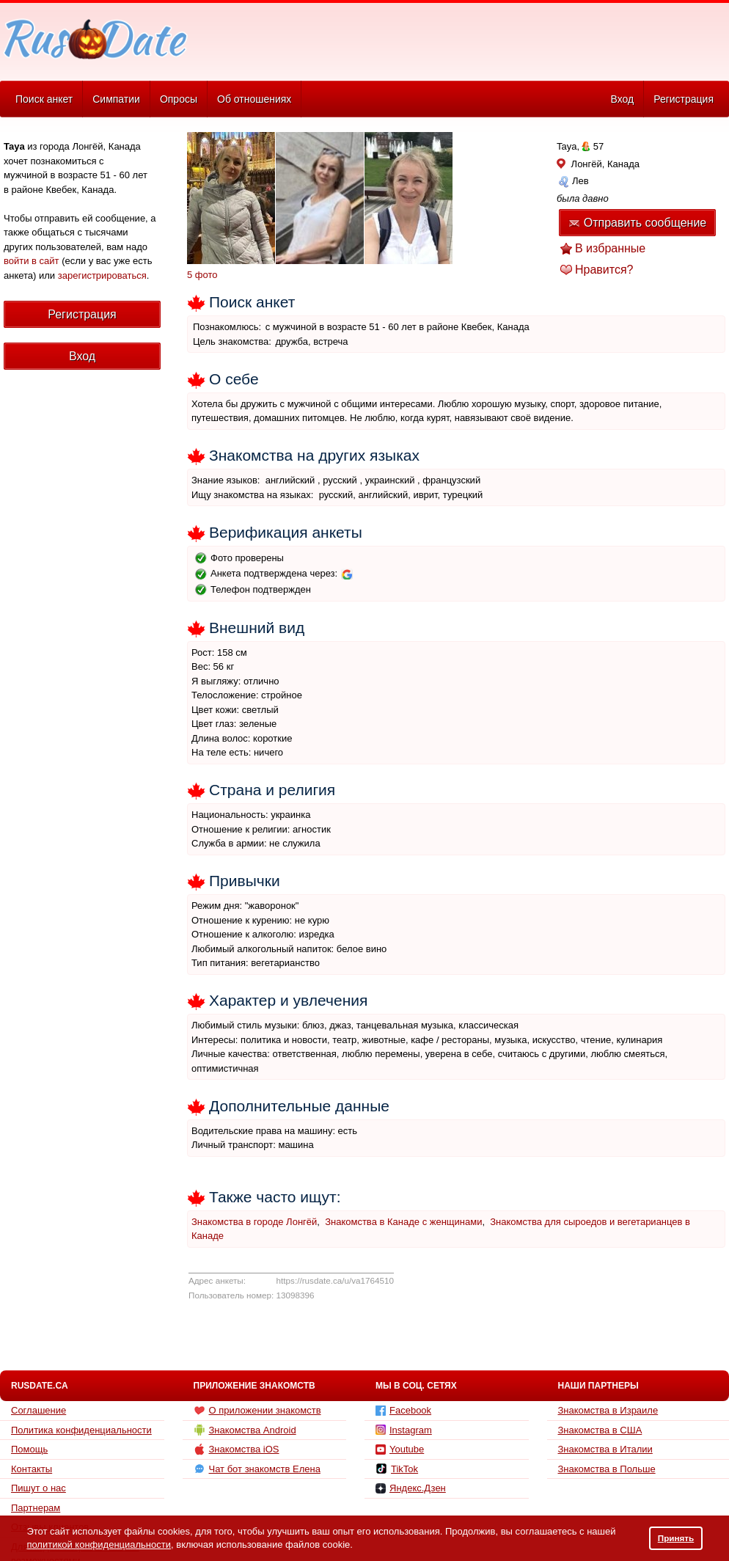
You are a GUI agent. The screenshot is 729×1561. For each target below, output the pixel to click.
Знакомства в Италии (605, 1449)
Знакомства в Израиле (608, 1410)
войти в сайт (31, 260)
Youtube (400, 1449)
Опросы (178, 99)
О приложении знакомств (257, 1410)
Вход (622, 99)
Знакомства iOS (236, 1449)
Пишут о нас (38, 1488)
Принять (676, 1538)
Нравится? (604, 269)
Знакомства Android (245, 1430)
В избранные (610, 248)
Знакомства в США (600, 1430)
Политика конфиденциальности (81, 1430)
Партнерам (35, 1507)
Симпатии (116, 99)
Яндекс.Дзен (411, 1488)
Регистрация (683, 99)
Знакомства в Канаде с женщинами (403, 1221)
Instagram (404, 1430)
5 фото (202, 274)
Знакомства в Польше (607, 1468)
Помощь (29, 1449)
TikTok (397, 1468)
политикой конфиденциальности (98, 1544)
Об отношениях (254, 99)
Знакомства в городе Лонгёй (254, 1221)
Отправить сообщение (637, 222)
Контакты (31, 1468)
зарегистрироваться (102, 275)
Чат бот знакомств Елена (257, 1468)
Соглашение (38, 1410)
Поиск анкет (44, 99)
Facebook (403, 1410)
